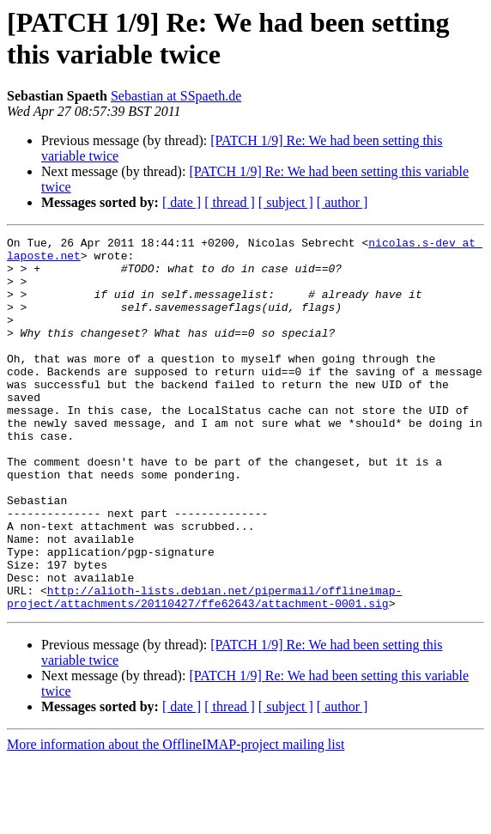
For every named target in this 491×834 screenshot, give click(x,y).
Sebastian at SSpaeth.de (176, 95)
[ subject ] (285, 202)
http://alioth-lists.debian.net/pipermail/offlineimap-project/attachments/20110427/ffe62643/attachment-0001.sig (204, 669)
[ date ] (181, 202)
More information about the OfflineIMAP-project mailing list (175, 819)
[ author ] (342, 202)
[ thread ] (229, 202)
